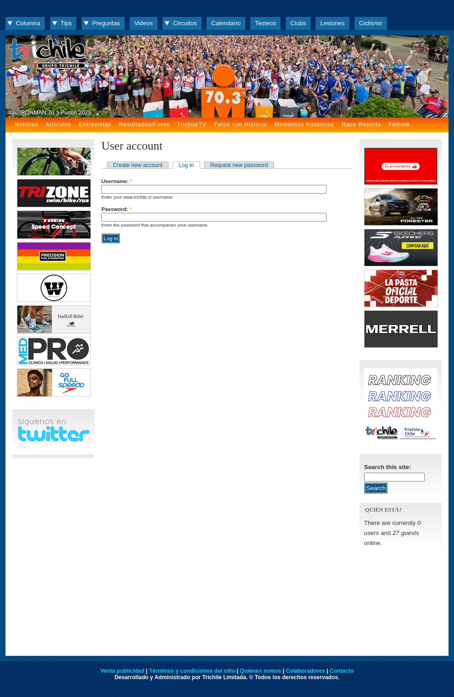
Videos (143, 23)
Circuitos (185, 23)
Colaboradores (305, 671)
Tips (66, 23)
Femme (399, 124)
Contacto (342, 671)
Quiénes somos (260, 671)
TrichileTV (191, 124)
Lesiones (332, 23)
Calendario (226, 23)
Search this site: (387, 467)
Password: (116, 209)
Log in (186, 165)
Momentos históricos (304, 124)
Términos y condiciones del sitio (192, 671)
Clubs (298, 23)
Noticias (26, 124)
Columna (28, 23)
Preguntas (106, 23)
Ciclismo (370, 23)
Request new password (239, 165)
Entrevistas (95, 124)
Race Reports (361, 124)
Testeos (265, 23)
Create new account (137, 165)
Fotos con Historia (240, 124)
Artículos (58, 124)
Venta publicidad (122, 671)
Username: (116, 181)
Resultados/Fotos (144, 124)
